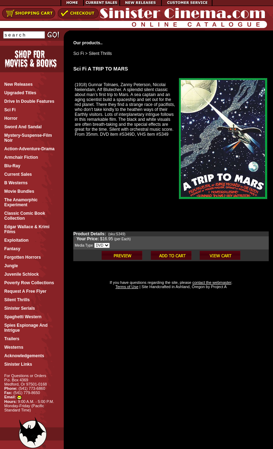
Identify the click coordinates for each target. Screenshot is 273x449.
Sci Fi (78, 53)
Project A (218, 287)
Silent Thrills (100, 53)
